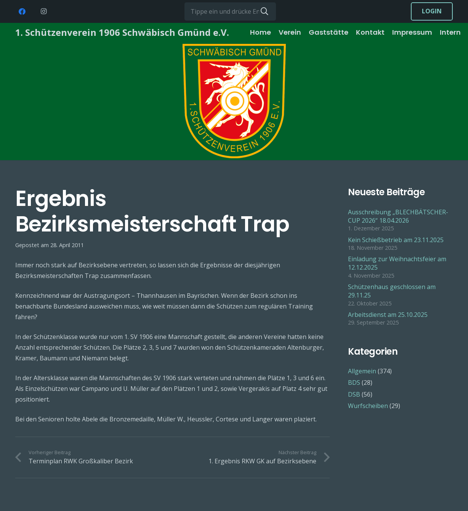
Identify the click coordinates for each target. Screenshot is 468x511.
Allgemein (362, 371)
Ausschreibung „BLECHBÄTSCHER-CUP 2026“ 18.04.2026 (398, 216)
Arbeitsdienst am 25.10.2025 (388, 314)
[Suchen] (264, 11)
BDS (354, 382)
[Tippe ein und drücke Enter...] (230, 11)
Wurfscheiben (368, 406)
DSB (354, 394)
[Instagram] (43, 11)
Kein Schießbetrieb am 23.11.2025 (396, 240)
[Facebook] (22, 11)
